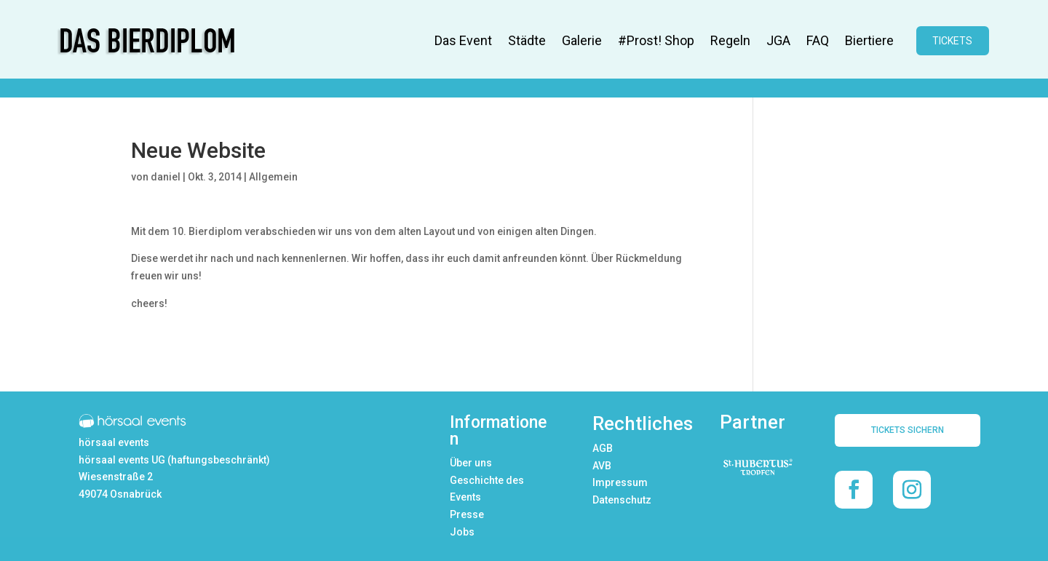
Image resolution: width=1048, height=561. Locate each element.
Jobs (462, 532)
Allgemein (273, 177)
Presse (467, 514)
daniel (165, 177)
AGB (602, 448)
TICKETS (952, 41)
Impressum (620, 482)
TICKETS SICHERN (907, 430)
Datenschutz (621, 500)
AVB (601, 466)
